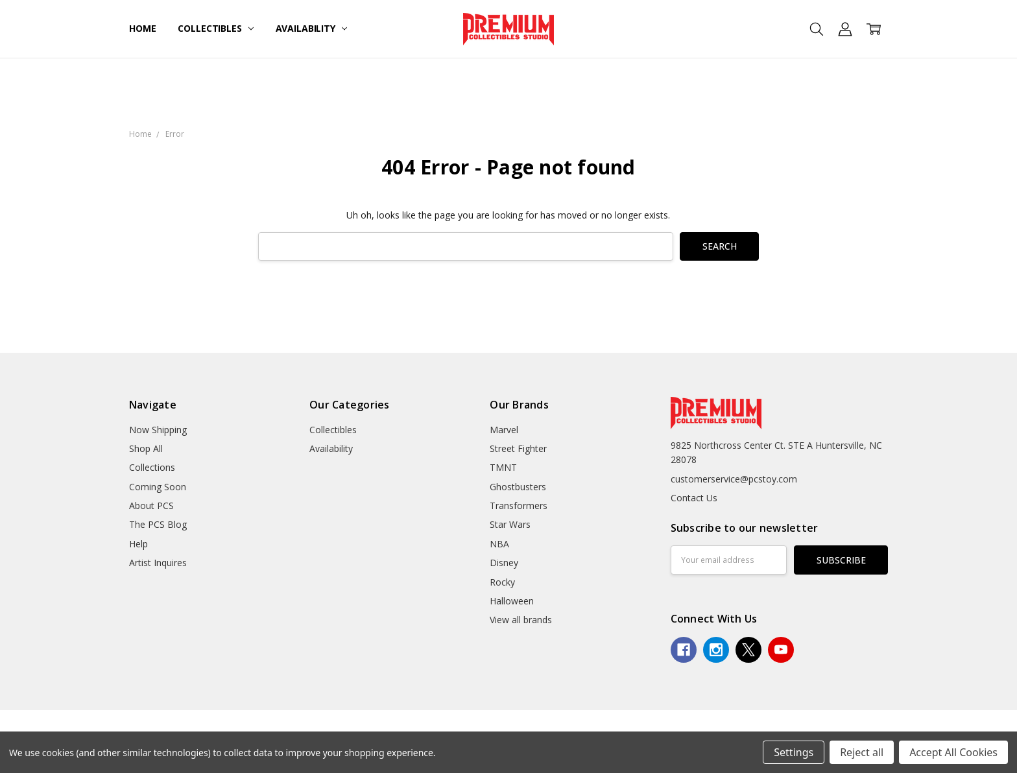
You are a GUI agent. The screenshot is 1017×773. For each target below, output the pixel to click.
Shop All (146, 448)
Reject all (861, 752)
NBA (499, 544)
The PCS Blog (158, 524)
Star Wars (510, 524)
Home (142, 28)
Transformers (518, 505)
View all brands (521, 619)
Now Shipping (158, 429)
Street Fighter (518, 448)
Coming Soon (157, 487)
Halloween (512, 601)
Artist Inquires (158, 562)
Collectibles (215, 28)
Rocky (502, 582)
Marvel (504, 429)
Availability (311, 28)
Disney (504, 562)
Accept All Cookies (953, 752)
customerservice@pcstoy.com (734, 479)
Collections (152, 467)
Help (138, 544)
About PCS (151, 505)
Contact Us (694, 498)
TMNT (503, 467)
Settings (793, 752)
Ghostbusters (518, 487)
